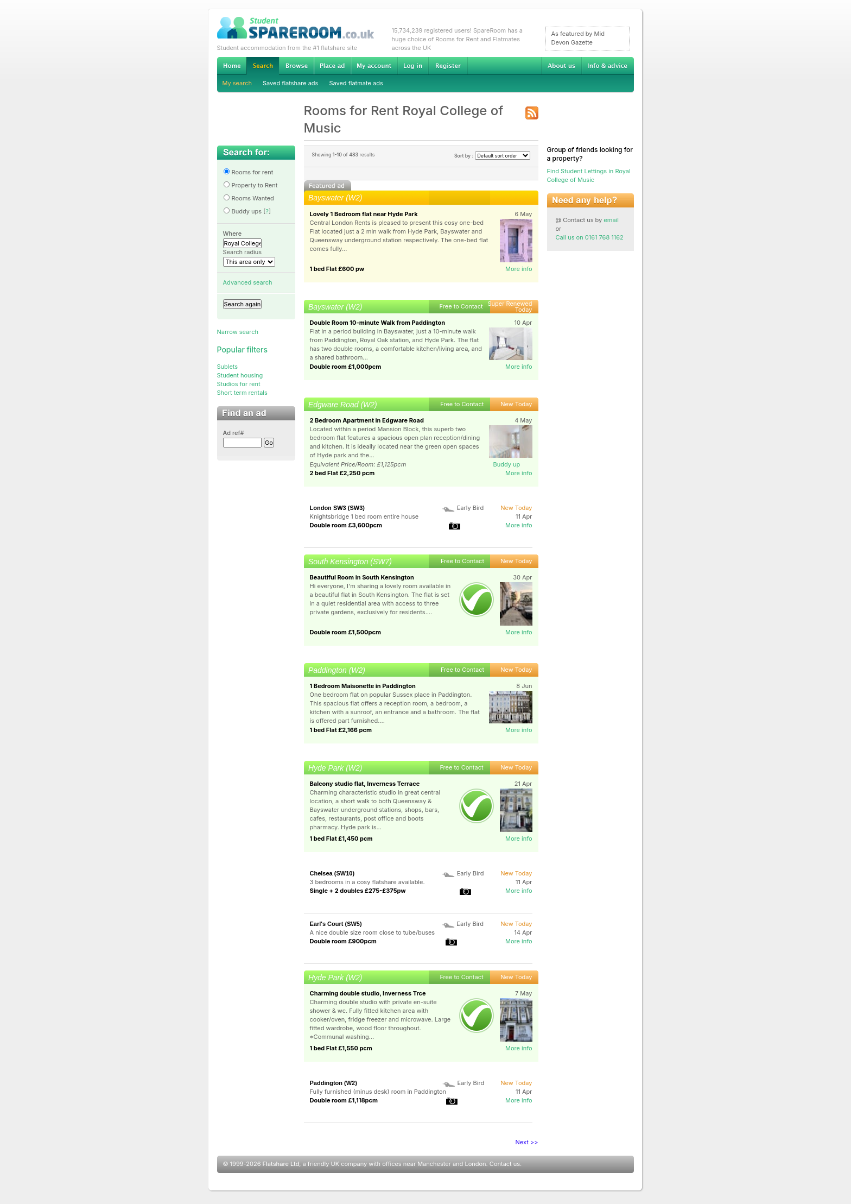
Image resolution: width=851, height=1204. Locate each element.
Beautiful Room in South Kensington (362, 577)
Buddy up (506, 464)
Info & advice (607, 65)
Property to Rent (250, 185)
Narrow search (237, 332)
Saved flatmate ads (356, 83)
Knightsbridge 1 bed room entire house (364, 516)
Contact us (505, 1164)
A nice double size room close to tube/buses (372, 932)
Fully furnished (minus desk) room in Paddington (378, 1091)
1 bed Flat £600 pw (337, 269)
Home (231, 65)
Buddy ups (242, 211)
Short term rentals (242, 392)
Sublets (227, 366)
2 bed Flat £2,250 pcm (342, 473)
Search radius (242, 252)
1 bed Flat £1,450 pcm (341, 838)
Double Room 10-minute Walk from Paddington (378, 322)
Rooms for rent (248, 172)
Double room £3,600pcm (346, 525)
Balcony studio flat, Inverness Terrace (365, 783)
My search (237, 83)
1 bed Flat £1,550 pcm (341, 1048)
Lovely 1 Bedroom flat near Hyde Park (364, 214)
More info (518, 269)
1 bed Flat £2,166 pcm (341, 730)
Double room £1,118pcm (344, 1100)
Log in (412, 65)
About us (561, 65)
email (611, 220)
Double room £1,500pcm (345, 632)
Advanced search (247, 282)
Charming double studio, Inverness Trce (368, 993)
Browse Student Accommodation (296, 65)
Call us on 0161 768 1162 (590, 237)
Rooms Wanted (248, 198)
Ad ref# (233, 433)
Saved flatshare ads (290, 83)
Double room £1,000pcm (346, 366)
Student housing (240, 375)
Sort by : (492, 156)
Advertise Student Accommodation (332, 65)
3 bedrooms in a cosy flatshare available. (367, 882)
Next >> (527, 1142)
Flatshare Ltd (281, 1164)
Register (448, 65)
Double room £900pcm (343, 941)
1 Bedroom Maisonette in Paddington (363, 686)
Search (262, 66)
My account (374, 65)
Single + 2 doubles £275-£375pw (358, 890)
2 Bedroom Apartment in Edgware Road (367, 420)
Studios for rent (239, 384)
